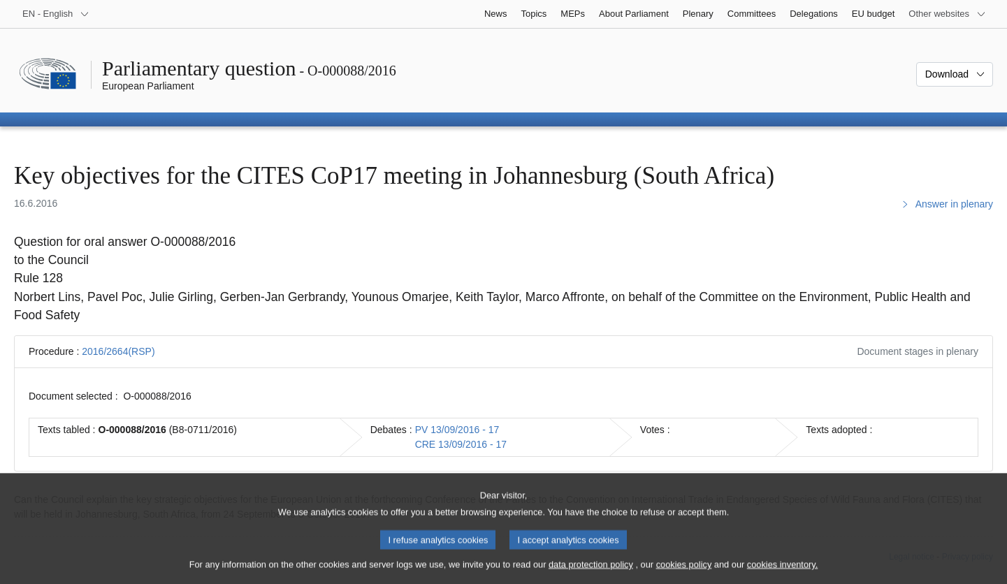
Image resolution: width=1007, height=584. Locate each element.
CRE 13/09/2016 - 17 (461, 444)
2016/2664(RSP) (118, 351)
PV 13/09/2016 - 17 (457, 429)
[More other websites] (947, 14)
